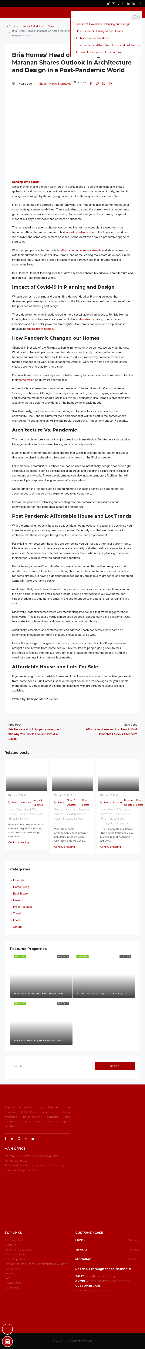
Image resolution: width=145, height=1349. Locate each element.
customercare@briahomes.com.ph (96, 1290)
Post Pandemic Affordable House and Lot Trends (108, 45)
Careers (9, 1273)
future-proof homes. (40, 329)
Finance (117, 802)
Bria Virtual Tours (15, 1254)
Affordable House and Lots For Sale (99, 52)
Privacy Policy (13, 1282)
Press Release (22, 907)
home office (26, 380)
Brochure (10, 1245)
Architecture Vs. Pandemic (93, 38)
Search (114, 1066)
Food (16, 920)
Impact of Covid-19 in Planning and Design (103, 24)
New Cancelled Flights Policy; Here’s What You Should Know (25, 814)
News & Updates (33, 26)
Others (17, 926)
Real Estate (85, 802)
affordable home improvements (80, 250)
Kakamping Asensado (18, 1249)
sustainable (83, 319)
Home (15, 26)
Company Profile (15, 1240)
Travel (17, 913)
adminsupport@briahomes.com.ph (108, 1281)
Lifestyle (26, 802)
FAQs (8, 1278)
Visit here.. (134, 1240)
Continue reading (18, 842)
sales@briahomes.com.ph (102, 1276)
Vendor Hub (12, 1287)
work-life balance (77, 232)
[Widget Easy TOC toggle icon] (135, 16)
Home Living (21, 887)
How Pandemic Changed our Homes (99, 31)
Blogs (51, 26)
